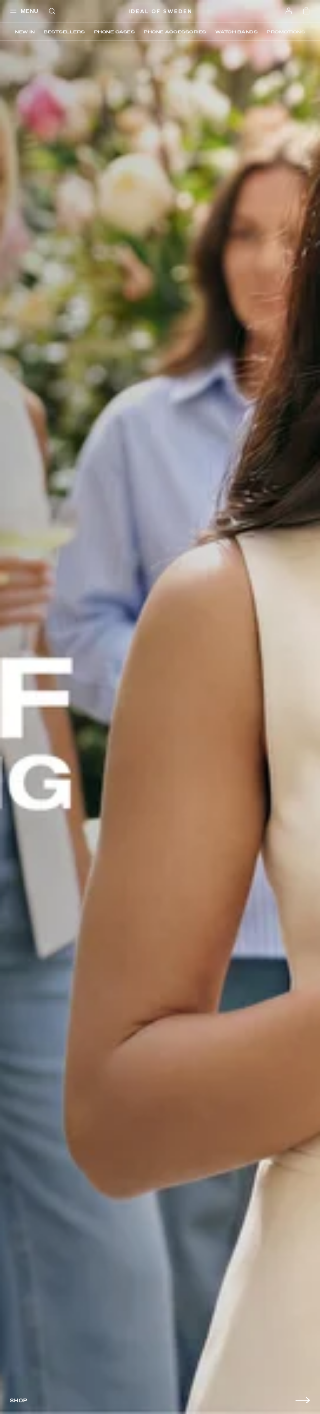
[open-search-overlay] (52, 12)
